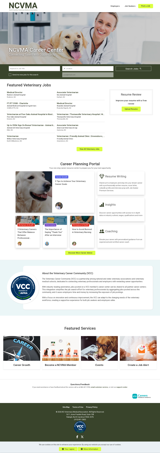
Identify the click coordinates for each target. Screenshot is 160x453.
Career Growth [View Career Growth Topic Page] (61, 177)
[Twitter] (82, 437)
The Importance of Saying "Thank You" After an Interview (53, 232)
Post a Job (145, 6)
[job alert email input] (87, 74)
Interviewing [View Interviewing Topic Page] (50, 225)
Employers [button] (115, 6)
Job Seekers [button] (130, 6)
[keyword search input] (34, 68)
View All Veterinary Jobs (89, 149)
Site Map (66, 407)
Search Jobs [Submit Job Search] (133, 68)
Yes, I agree (68, 449)
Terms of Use (77, 407)
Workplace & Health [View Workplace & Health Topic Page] (26, 225)
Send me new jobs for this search (25, 75)
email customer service (99, 387)
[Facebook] (77, 437)
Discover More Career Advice (80, 253)
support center (121, 387)
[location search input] (87, 68)
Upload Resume (131, 109)
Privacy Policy (91, 407)
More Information (89, 449)
